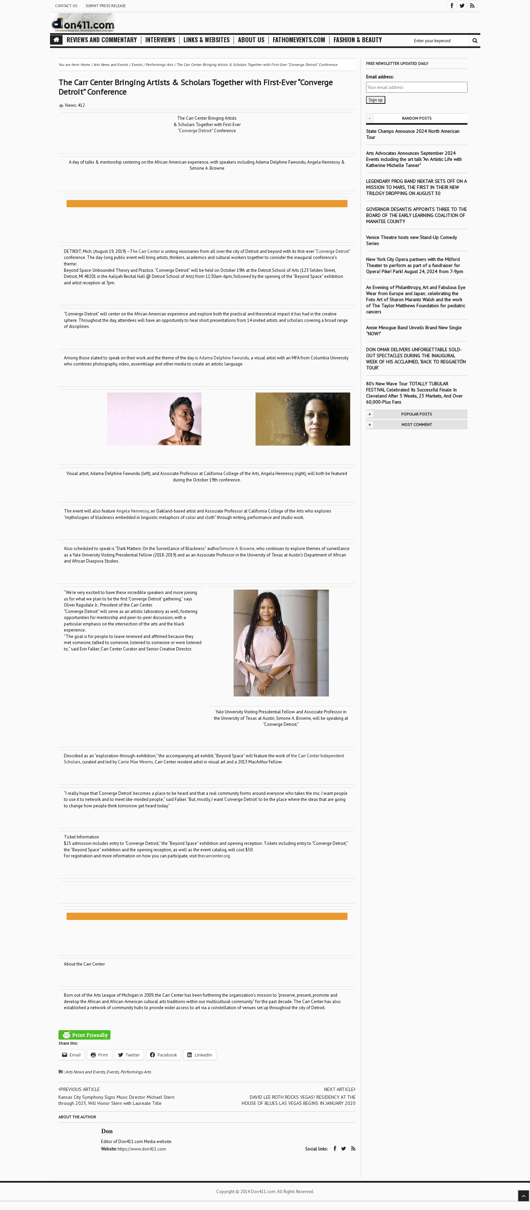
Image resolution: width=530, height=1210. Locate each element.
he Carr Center (146, 251)
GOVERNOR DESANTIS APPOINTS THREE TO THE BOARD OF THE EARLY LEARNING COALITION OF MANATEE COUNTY (416, 215)
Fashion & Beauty (358, 39)
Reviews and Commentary (102, 39)
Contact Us (66, 5)
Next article (340, 1089)
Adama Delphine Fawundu (224, 358)
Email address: (379, 77)
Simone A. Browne (237, 548)
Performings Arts (135, 1072)
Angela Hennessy (132, 511)
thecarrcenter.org (214, 856)
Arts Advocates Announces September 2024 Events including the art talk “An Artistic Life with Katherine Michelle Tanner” (414, 159)
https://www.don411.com (142, 1149)
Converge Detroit (195, 131)
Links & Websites (207, 39)
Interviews (160, 39)
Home (85, 64)
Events (112, 1072)
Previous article (79, 1089)
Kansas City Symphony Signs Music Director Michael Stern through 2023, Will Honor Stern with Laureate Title (116, 1100)
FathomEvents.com (299, 39)
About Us (251, 39)
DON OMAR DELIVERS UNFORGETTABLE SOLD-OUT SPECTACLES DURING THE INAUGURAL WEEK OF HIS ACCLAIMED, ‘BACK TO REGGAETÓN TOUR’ (416, 359)
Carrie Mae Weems (135, 762)
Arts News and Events (85, 1072)
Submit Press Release (106, 5)
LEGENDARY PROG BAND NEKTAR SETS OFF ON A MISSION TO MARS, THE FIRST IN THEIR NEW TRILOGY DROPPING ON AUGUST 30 (416, 187)
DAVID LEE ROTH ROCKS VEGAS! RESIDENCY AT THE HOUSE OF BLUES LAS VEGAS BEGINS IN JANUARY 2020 (299, 1100)
